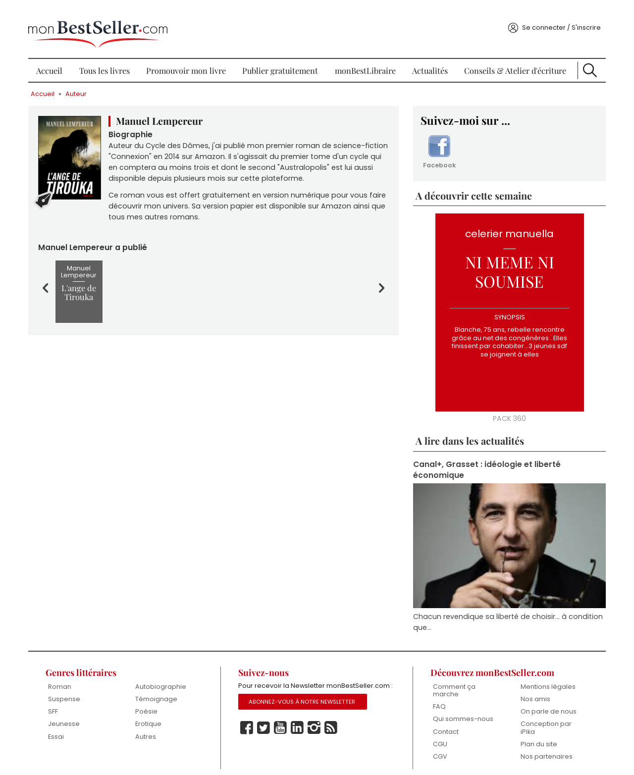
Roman (65, 676)
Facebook (437, 142)
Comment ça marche (451, 680)
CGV (437, 747)
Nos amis (531, 689)
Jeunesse (70, 714)
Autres (150, 726)
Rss (332, 729)
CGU (437, 734)
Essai (62, 726)
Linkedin (298, 729)
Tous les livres (108, 59)
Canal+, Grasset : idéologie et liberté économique (485, 460)
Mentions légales (543, 676)
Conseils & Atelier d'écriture (511, 59)
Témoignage (161, 689)
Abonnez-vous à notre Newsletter (303, 703)
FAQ (436, 696)
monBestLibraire (365, 59)
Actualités (428, 59)
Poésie (151, 701)
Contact (443, 721)
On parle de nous (544, 701)
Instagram (315, 729)
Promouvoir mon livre (188, 59)
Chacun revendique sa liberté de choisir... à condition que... (488, 610)
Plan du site (534, 734)
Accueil (55, 59)
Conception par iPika (541, 718)
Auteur (82, 83)
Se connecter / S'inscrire (555, 16)
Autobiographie (165, 676)
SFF (59, 701)
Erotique (153, 714)
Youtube (281, 729)
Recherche (585, 59)
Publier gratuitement (281, 59)
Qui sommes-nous (460, 709)
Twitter (265, 729)
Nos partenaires (542, 747)
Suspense (70, 689)
